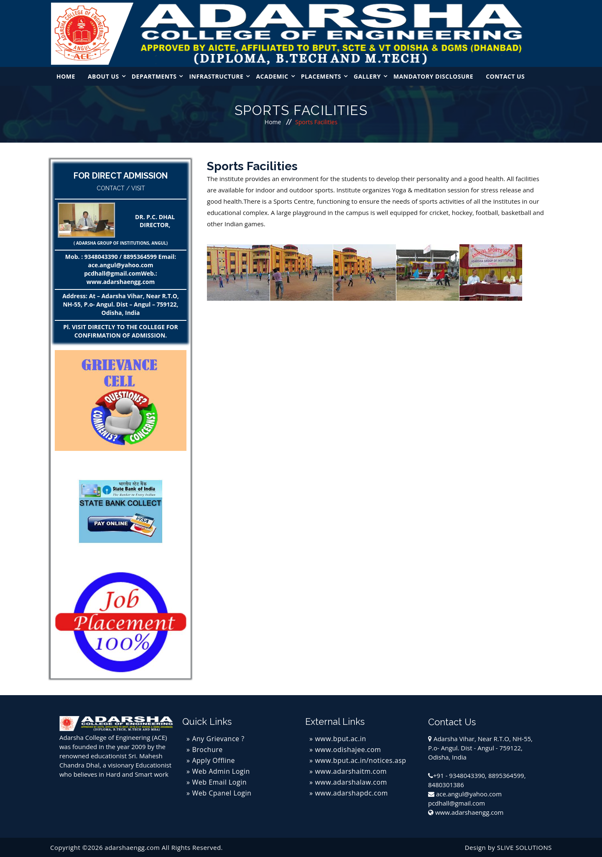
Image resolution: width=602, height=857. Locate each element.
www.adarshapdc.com (351, 793)
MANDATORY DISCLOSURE (433, 76)
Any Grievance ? (218, 738)
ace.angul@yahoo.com (469, 794)
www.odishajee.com (348, 749)
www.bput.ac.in (340, 738)
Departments (154, 76)
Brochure (207, 749)
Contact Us (505, 76)
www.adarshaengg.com (469, 812)
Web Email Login (219, 782)
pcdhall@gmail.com (456, 803)
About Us (103, 76)
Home (65, 76)
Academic (272, 76)
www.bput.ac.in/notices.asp (360, 760)
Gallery (367, 76)
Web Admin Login (221, 771)
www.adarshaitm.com (351, 771)
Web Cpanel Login (221, 793)
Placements (321, 76)
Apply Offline (213, 760)
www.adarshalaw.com (351, 782)
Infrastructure (216, 76)
